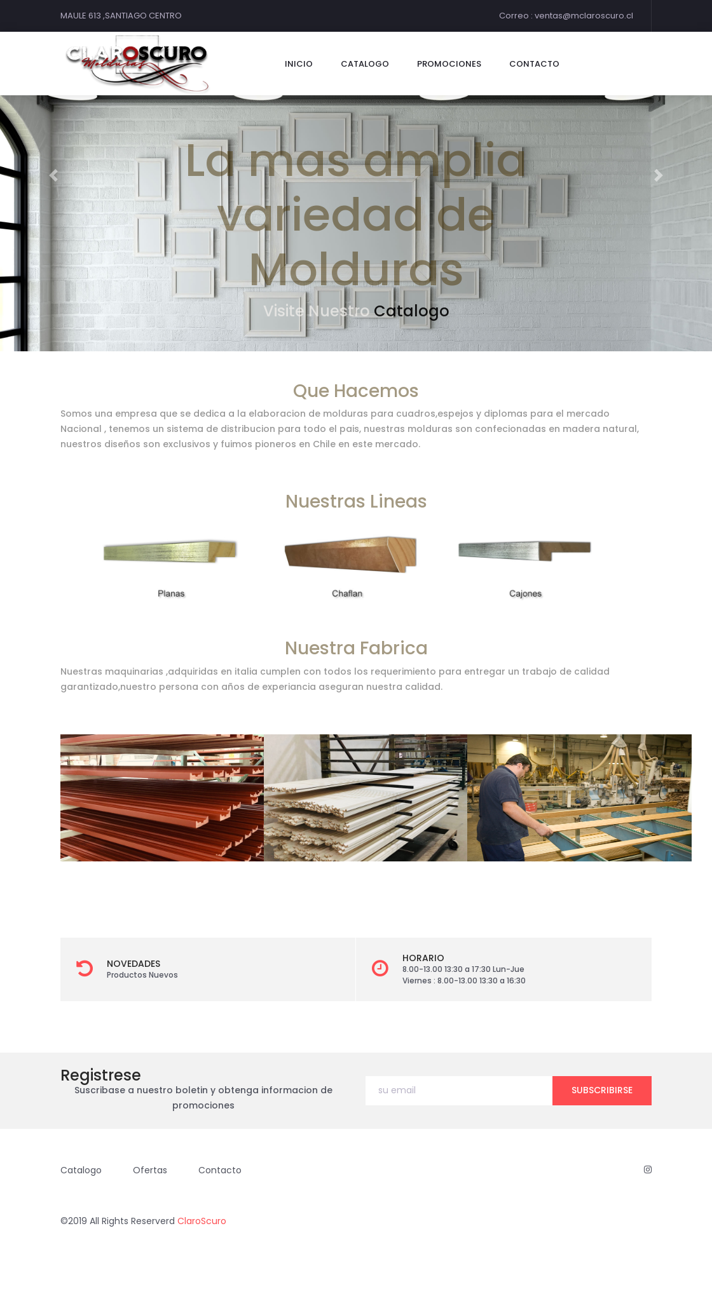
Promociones (449, 64)
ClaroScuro (201, 1221)
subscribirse (602, 1090)
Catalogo (411, 310)
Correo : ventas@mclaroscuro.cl (566, 16)
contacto (534, 64)
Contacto (220, 1170)
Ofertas (150, 1170)
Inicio (299, 64)
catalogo (365, 64)
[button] (53, 175)
